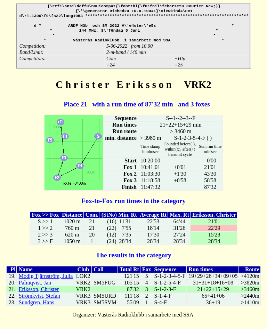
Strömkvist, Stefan (39, 301)
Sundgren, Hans (36, 308)
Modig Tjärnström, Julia (46, 281)
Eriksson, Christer (39, 295)
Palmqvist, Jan (35, 288)
